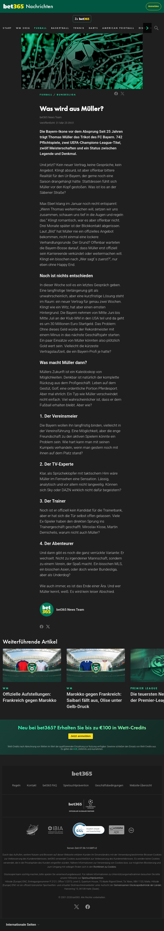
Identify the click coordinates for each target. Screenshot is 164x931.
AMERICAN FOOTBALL (118, 27)
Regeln (16, 785)
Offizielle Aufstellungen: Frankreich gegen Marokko (29, 697)
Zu (82, 19)
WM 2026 (23, 27)
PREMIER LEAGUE (144, 688)
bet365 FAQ (50, 785)
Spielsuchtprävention (76, 785)
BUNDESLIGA (66, 94)
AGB (75, 749)
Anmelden (153, 6)
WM (6, 688)
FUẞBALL (40, 27)
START (7, 27)
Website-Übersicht (141, 785)
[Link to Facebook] (116, 96)
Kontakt (31, 785)
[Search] (156, 28)
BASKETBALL (60, 27)
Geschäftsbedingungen (109, 785)
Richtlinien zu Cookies (105, 866)
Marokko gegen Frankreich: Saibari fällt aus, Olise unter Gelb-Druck (94, 700)
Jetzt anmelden (81, 736)
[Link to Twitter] (122, 96)
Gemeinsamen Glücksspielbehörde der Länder (137, 885)
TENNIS (79, 27)
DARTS (93, 27)
